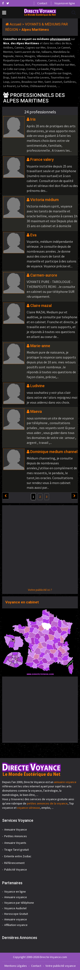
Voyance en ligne (64, 3)
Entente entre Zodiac (17, 856)
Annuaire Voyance (15, 829)
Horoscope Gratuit (16, 914)
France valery (42, 159)
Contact (42, 3)
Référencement (14, 863)
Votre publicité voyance (60, 966)
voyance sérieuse (28, 808)
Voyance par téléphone (19, 903)
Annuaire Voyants (15, 843)
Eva (33, 235)
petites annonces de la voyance (47, 803)
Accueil (15, 24)
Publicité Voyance (15, 869)
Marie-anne (40, 346)
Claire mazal (41, 305)
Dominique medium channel (53, 451)
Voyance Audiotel (15, 908)
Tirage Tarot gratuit (16, 850)
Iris (33, 119)
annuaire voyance (65, 782)
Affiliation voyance (16, 925)
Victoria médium (44, 199)
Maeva (36, 411)
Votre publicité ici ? (40, 590)
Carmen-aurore (43, 275)
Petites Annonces (15, 836)
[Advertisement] (40, 547)
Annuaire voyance (15, 897)
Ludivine (37, 386)
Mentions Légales (15, 966)
